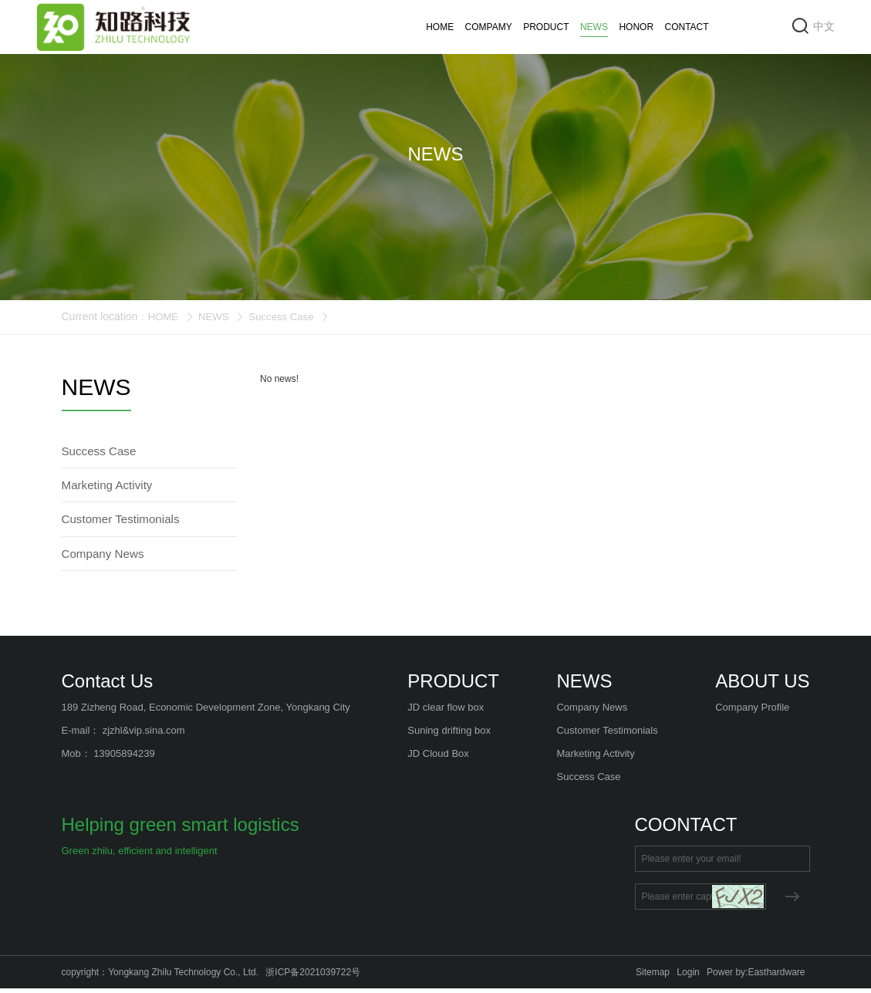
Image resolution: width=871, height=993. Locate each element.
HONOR (636, 27)
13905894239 (124, 758)
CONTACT (687, 27)
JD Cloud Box (437, 758)
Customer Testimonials (606, 735)
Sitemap (653, 976)
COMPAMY (488, 27)
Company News (591, 712)
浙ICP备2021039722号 (312, 976)
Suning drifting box (449, 735)
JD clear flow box (445, 712)
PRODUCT (546, 27)
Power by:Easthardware (756, 976)
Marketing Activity (595, 758)
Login (688, 976)
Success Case (286, 316)
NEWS (594, 29)
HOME (440, 27)
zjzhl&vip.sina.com (144, 735)
